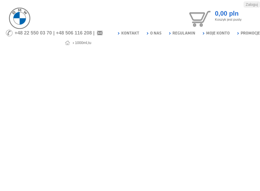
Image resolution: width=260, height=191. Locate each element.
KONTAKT (128, 33)
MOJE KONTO (216, 33)
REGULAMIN (181, 33)
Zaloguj (252, 4)
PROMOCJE (248, 33)
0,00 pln (227, 13)
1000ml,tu (83, 43)
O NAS (154, 33)
